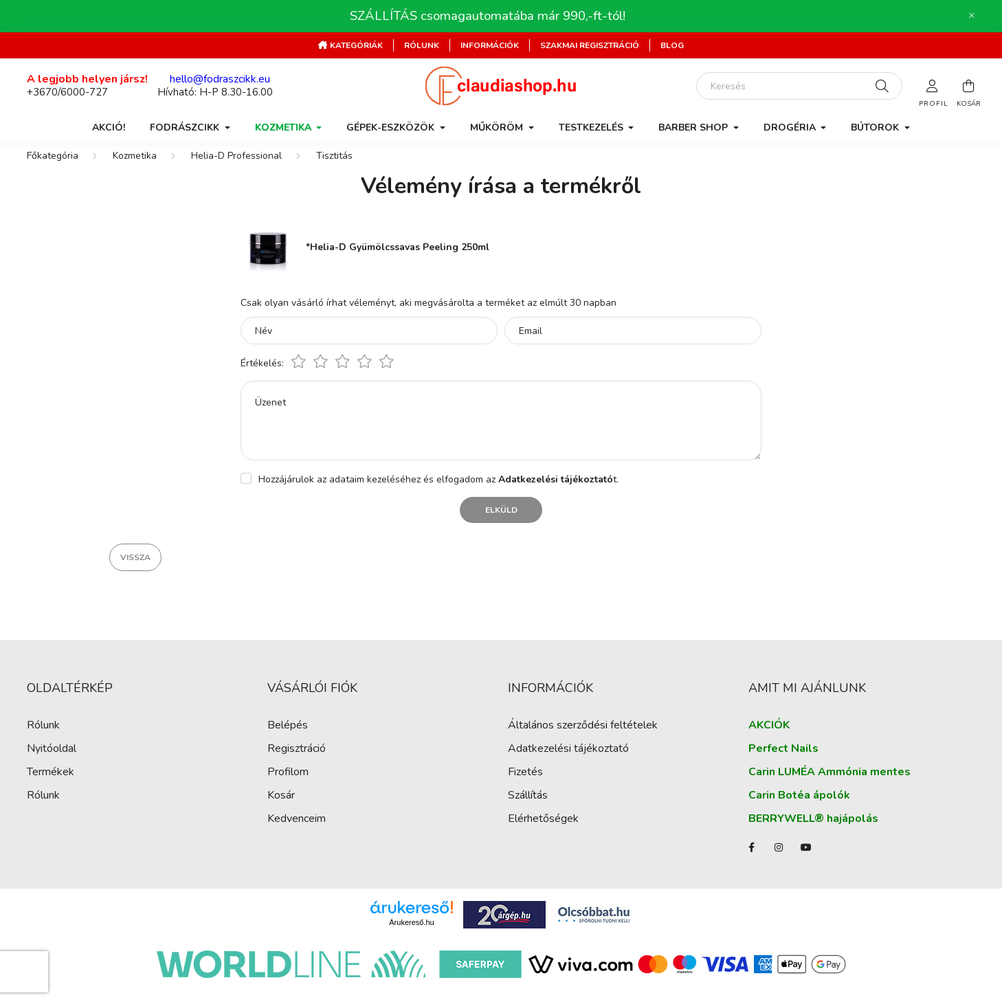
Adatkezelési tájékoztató (568, 762)
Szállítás (528, 809)
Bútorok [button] (876, 127)
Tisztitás (334, 169)
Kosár (281, 809)
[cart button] (968, 86)
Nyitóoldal (51, 762)
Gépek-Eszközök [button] (391, 127)
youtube (806, 861)
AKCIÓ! (108, 127)
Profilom (288, 785)
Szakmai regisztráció (589, 45)
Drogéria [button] (791, 127)
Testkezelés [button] (592, 127)
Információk (489, 45)
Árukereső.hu (411, 936)
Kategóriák (355, 45)
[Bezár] (971, 15)
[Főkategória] (52, 169)
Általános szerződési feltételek (583, 739)
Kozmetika (135, 169)
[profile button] (932, 86)
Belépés (287, 739)
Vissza (135, 571)
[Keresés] (799, 86)
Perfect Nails (783, 762)
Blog (672, 45)
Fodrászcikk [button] (186, 127)
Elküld (501, 523)
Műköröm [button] (498, 127)
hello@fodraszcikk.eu (220, 79)
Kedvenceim (296, 832)
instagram (778, 861)
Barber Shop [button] (694, 127)
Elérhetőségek (543, 832)
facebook (751, 861)
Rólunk (421, 45)
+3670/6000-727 (67, 92)
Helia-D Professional (236, 169)
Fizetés (525, 785)
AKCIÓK (769, 739)
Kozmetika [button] (284, 127)
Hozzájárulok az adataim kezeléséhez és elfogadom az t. (438, 493)
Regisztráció (296, 762)
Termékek (50, 785)
